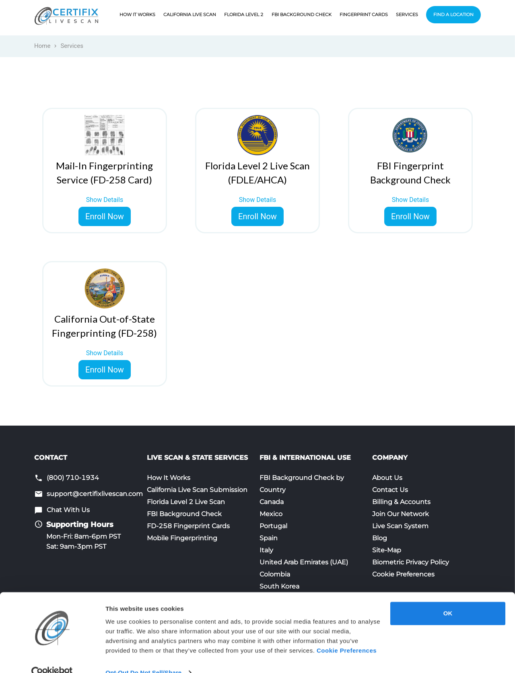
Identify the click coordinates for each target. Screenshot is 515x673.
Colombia (275, 574)
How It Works (137, 14)
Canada (272, 502)
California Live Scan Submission (197, 490)
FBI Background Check (302, 14)
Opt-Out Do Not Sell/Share (143, 657)
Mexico (271, 514)
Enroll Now (104, 216)
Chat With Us (68, 510)
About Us (387, 478)
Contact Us (390, 490)
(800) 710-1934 (73, 478)
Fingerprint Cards (364, 14)
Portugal (273, 526)
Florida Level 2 (244, 14)
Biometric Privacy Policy (410, 562)
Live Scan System (400, 526)
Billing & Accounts (401, 502)
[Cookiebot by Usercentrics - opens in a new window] (52, 657)
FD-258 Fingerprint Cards (188, 526)
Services (407, 14)
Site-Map (386, 550)
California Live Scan (189, 14)
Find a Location (453, 14)
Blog (379, 538)
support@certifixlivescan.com (95, 494)
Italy (266, 550)
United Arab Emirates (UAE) (304, 562)
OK (448, 598)
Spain (269, 538)
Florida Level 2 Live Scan (186, 502)
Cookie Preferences (403, 574)
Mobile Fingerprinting (182, 538)
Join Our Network (400, 514)
